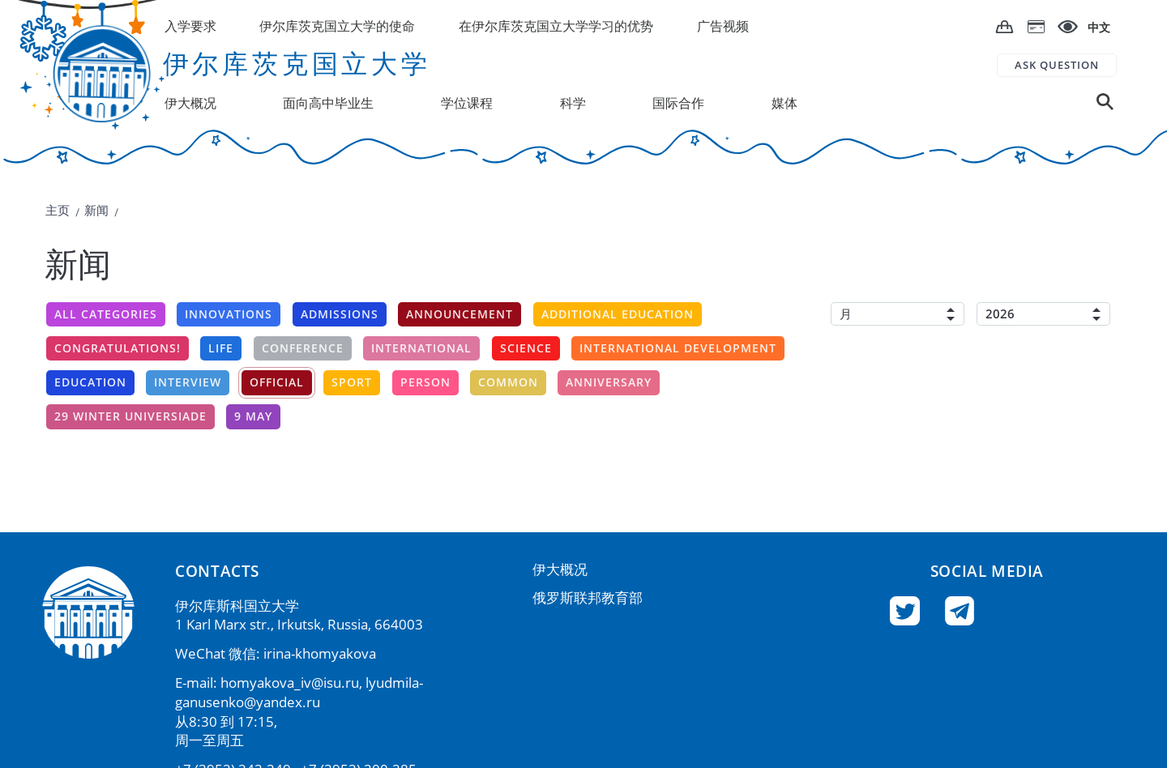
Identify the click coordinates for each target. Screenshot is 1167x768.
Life (220, 348)
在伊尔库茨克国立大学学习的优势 (556, 26)
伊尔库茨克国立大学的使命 (337, 26)
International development (677, 348)
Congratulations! (117, 348)
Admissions (339, 314)
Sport (351, 382)
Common (508, 382)
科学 (573, 103)
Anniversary (609, 382)
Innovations (228, 314)
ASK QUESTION (1057, 65)
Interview (187, 382)
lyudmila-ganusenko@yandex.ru (299, 692)
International (421, 348)
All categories (105, 314)
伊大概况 (560, 569)
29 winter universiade (130, 416)
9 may (253, 416)
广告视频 (723, 26)
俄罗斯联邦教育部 (587, 597)
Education (90, 382)
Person (425, 382)
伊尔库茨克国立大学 (297, 62)
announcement (459, 314)
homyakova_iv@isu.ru (289, 682)
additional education (617, 314)
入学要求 (190, 26)
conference (303, 348)
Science (526, 348)
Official (277, 382)
